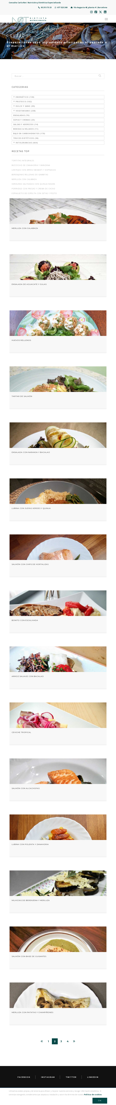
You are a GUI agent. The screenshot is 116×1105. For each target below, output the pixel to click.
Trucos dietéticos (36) (25, 138)
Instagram (48, 1077)
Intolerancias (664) (25, 143)
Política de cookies (93, 1094)
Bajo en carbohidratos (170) (29, 133)
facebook (24, 1077)
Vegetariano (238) (24, 111)
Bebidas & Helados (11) (25, 129)
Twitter (71, 1077)
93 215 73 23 (44, 7)
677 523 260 (61, 7)
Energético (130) (23, 97)
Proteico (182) (22, 101)
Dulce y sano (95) (24, 106)
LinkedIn (92, 1077)
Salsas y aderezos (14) (25, 124)
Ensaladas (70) (21, 115)
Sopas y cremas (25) (24, 120)
